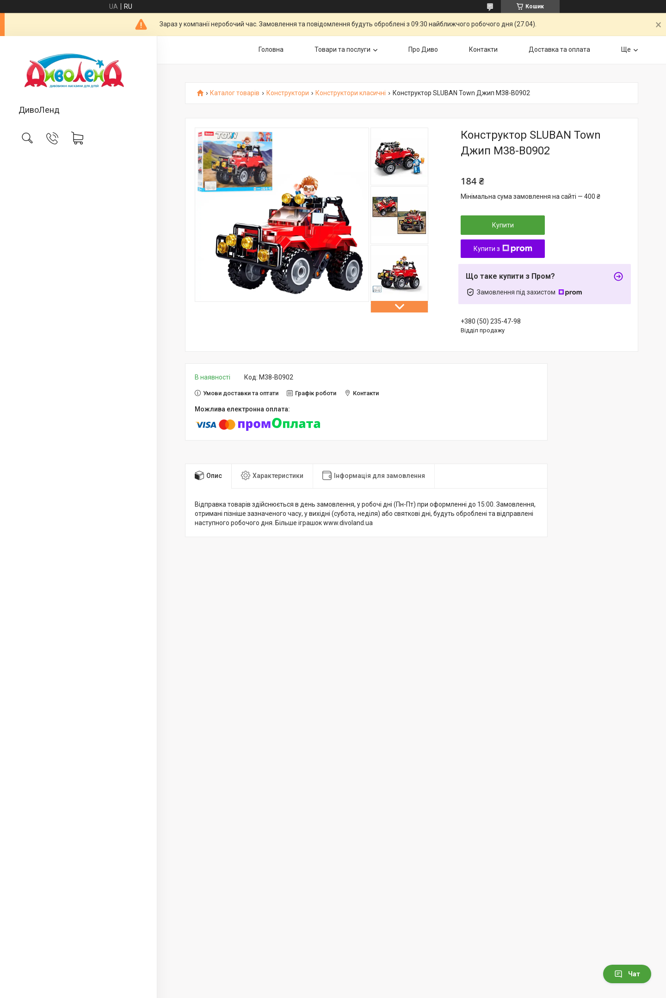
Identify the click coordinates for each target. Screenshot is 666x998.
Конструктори (287, 93)
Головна (271, 49)
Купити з (503, 249)
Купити (503, 225)
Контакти (483, 49)
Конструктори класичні (350, 93)
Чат (627, 974)
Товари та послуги (342, 49)
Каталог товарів (234, 93)
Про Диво (423, 49)
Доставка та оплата (559, 49)
